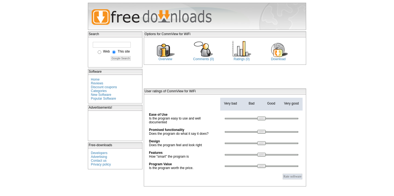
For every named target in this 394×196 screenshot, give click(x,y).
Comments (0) (203, 59)
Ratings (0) (242, 59)
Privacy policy (101, 164)
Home (95, 79)
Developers (99, 153)
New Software (101, 95)
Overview (165, 59)
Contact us (98, 161)
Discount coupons (104, 87)
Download (278, 59)
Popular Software (103, 98)
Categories (99, 91)
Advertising (99, 157)
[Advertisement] (115, 126)
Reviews (97, 83)
